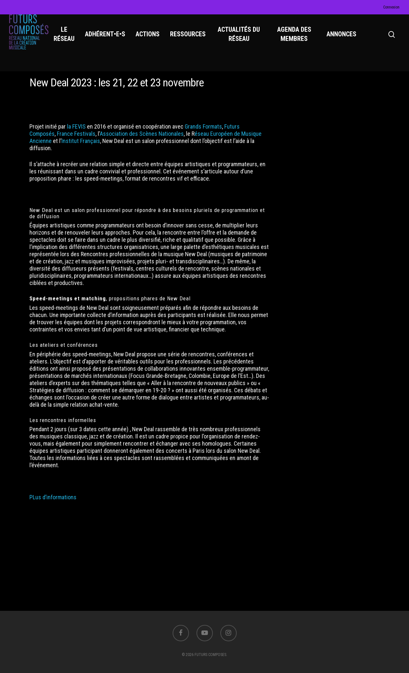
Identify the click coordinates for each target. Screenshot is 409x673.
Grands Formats (203, 126)
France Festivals (76, 133)
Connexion (391, 7)
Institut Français (80, 140)
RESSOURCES (192, 40)
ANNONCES (342, 40)
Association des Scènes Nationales (142, 133)
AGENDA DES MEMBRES (296, 39)
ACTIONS (152, 40)
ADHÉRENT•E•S (110, 40)
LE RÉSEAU (68, 39)
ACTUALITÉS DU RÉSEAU (242, 39)
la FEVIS (76, 126)
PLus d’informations (53, 497)
